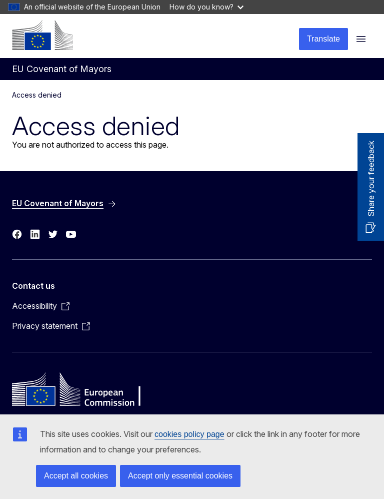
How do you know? (207, 7)
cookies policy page (189, 434)
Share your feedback (371, 179)
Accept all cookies (76, 475)
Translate (323, 39)
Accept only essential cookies (180, 475)
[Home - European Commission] (42, 35)
